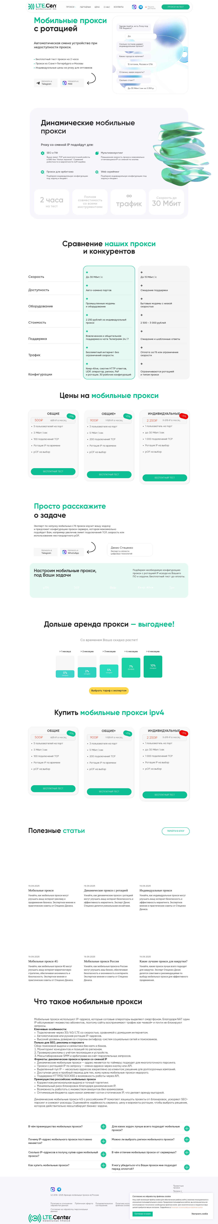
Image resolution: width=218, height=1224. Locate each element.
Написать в (47, 81)
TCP (77, 587)
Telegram (46, 84)
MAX (70, 84)
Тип (171, 587)
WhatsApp (73, 553)
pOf (46, 587)
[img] (134, 7)
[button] (176, 6)
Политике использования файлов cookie (187, 1207)
